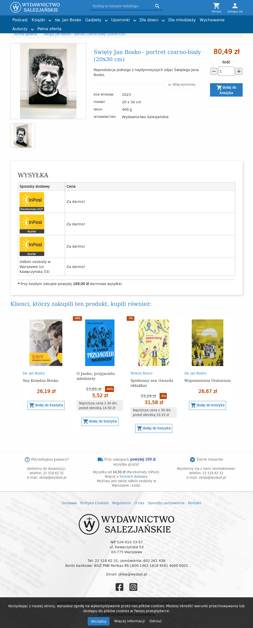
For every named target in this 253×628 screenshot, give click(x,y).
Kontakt (194, 502)
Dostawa (69, 502)
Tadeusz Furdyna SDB (85, 26)
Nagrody (196, 26)
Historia (134, 26)
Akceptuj (98, 621)
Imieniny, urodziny (143, 26)
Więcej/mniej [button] (181, 85)
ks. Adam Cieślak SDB (145, 26)
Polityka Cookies (94, 502)
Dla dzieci (149, 20)
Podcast (20, 20)
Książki (38, 20)
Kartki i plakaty (80, 26)
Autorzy (19, 29)
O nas (139, 502)
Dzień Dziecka (79, 26)
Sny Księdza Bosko (40, 380)
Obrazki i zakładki (142, 26)
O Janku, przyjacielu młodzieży (96, 375)
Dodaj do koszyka (226, 90)
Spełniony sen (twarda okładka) (151, 382)
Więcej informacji (130, 621)
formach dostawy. (134, 476)
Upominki (120, 20)
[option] (46, 367)
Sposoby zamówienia (166, 502)
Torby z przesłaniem (204, 26)
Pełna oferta (49, 29)
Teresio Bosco (141, 373)
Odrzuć (155, 621)
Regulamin (121, 502)
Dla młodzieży (182, 20)
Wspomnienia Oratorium (207, 380)
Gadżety (93, 20)
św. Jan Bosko (68, 20)
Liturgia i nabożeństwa (85, 26)
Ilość (226, 62)
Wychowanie (212, 20)
